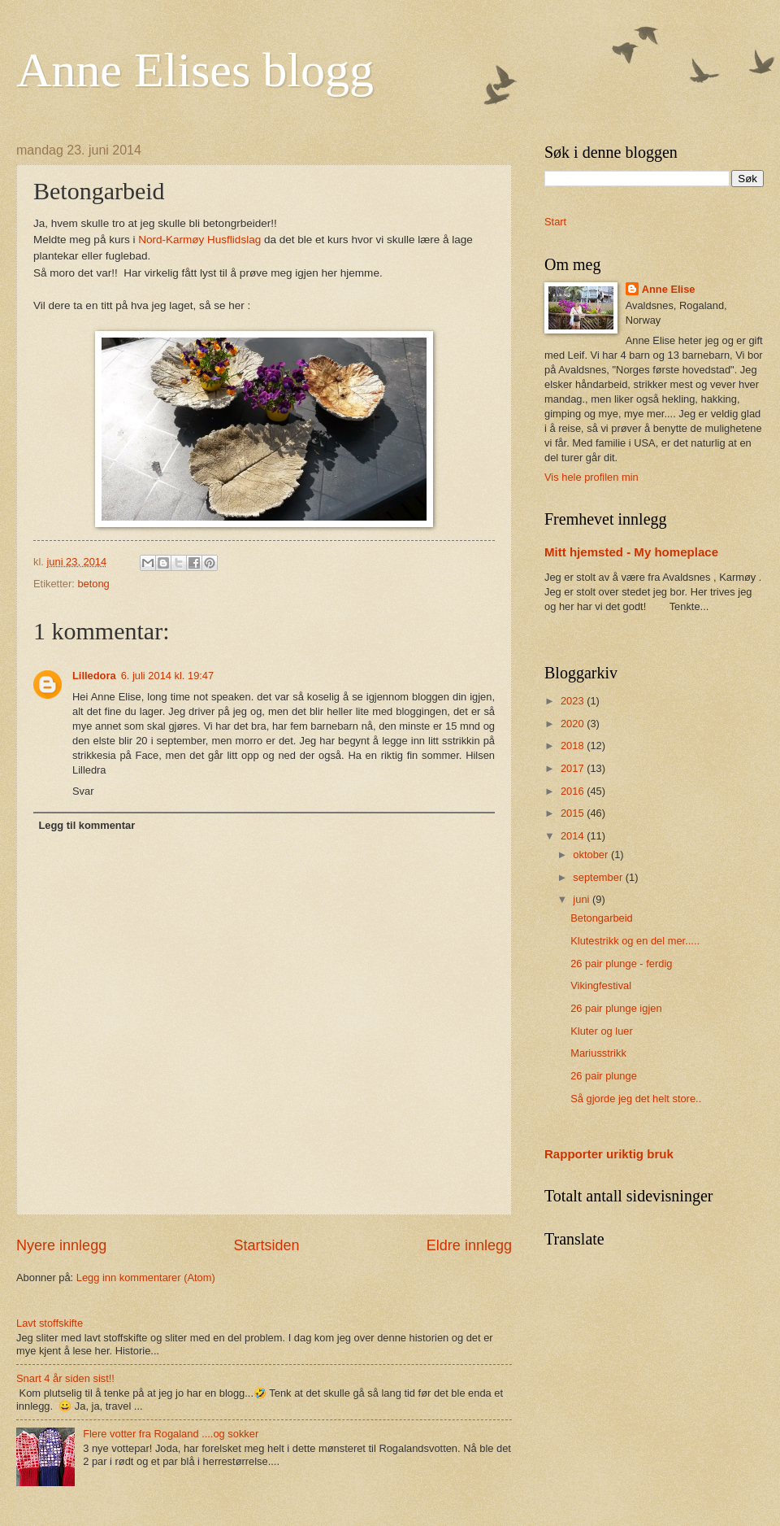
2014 (574, 836)
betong (93, 584)
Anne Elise (669, 289)
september (599, 877)
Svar (82, 791)
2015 (574, 813)
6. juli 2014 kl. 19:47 (167, 675)
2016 (574, 791)
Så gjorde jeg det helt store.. (635, 1098)
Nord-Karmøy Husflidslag (199, 239)
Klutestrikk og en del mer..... (635, 941)
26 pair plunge (603, 1076)
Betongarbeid (601, 918)
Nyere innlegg (61, 1245)
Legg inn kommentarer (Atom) (145, 1277)
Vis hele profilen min (591, 477)
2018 (574, 745)
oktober (592, 854)
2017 (574, 768)
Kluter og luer (601, 1031)
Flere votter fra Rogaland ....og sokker (170, 1434)
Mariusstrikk (598, 1053)
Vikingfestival (600, 985)
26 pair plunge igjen (615, 1008)
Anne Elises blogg (195, 70)
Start (555, 222)
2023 (574, 701)
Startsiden (266, 1245)
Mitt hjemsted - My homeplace (631, 552)
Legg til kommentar (86, 825)
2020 (574, 723)
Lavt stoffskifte (49, 1323)
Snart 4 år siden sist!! (65, 1378)
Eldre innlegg (469, 1245)
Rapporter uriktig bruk (609, 1154)
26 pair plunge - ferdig (621, 963)
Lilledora (94, 675)
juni (582, 899)
